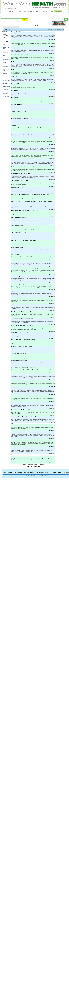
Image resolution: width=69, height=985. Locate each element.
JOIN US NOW (58, 11)
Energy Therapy (5, 60)
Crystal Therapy (5, 52)
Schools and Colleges (28, 11)
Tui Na (4, 97)
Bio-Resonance (5, 41)
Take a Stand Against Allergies (17, 225)
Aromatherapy (5, 38)
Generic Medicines (15, 83)
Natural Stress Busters (15, 254)
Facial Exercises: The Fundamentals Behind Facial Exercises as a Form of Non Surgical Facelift (30, 194)
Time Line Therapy (6, 96)
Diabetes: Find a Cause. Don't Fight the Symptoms (21, 54)
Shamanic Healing (6, 90)
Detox (4, 55)
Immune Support (5, 74)
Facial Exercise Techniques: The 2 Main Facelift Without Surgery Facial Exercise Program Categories (31, 201)
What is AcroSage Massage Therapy (18, 447)
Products (38, 11)
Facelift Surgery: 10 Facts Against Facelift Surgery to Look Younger (24, 210)
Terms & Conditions (40, 472)
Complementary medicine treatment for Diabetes (21, 139)
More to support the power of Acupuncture (19, 217)
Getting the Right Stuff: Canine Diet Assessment (20, 173)
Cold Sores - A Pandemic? (16, 104)
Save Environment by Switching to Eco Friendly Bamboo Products (24, 284)
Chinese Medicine (6, 44)
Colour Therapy (5, 51)
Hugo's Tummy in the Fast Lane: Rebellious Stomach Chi (22, 166)
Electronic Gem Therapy (7, 59)
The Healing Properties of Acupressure (19, 232)
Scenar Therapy (5, 89)
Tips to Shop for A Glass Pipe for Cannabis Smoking (21, 311)
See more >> (52, 39)
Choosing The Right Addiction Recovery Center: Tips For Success (24, 395)
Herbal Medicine (5, 66)
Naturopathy (5, 83)
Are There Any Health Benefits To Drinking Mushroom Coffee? (23, 339)
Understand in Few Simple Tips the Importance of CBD (22, 325)
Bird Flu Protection (15, 69)
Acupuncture (5, 34)
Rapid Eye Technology (6, 86)
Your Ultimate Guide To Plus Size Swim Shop (20, 374)
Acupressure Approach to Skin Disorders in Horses (21, 159)
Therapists (11, 11)
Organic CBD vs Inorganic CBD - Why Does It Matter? (22, 332)
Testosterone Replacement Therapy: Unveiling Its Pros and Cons (24, 416)
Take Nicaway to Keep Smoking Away (18, 353)
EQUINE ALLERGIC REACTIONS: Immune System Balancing (23, 240)
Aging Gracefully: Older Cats (17, 187)
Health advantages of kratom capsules (19, 360)
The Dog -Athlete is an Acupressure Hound (19, 180)
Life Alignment (5, 79)
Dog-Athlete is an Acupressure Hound (18, 40)
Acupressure (5, 32)
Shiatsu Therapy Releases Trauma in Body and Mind (21, 431)
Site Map (47, 472)
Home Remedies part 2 (16, 97)
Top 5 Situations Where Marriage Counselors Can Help (22, 318)
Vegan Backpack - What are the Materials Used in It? (21, 291)
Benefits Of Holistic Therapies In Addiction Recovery (21, 387)
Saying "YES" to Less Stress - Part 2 (18, 47)
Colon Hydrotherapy (6, 49)
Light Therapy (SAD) (6, 80)
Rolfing (12, 424)
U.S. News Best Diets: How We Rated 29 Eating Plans (22, 261)
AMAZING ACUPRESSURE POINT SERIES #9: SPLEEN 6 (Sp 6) (24, 268)
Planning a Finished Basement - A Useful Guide (20, 297)
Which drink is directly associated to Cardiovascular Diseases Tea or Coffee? (26, 402)
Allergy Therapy (5, 37)
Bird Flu (12, 61)
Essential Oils (5, 62)
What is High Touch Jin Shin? (17, 33)
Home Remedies (14, 90)
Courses (19, 11)
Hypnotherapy (5, 73)
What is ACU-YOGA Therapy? (17, 439)
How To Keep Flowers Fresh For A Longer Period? (21, 381)
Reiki (3, 87)
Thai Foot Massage (6, 93)
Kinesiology (5, 77)
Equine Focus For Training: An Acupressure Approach (22, 145)
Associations (9, 472)
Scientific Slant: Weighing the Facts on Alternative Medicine (23, 276)
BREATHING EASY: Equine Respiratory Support (21, 152)
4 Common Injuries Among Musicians (18, 304)
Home (6, 11)
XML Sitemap (53, 472)
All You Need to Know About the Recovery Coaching (21, 346)
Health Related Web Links (28, 472)
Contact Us (60, 472)
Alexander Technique (6, 35)
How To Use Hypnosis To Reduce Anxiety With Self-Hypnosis (23, 367)
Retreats (51, 11)
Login (66, 19)
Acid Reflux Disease (15, 76)
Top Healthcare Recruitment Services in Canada (20, 456)
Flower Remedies (6, 65)
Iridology (4, 76)
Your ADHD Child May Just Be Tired (18, 111)
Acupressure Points (15, 132)
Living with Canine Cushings (17, 247)
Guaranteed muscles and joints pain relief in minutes (21, 118)
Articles (45, 11)
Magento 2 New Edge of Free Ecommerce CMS (20, 409)
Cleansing (4, 45)
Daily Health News (18, 472)
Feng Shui (4, 63)
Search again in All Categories (33, 466)
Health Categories (9, 15)
